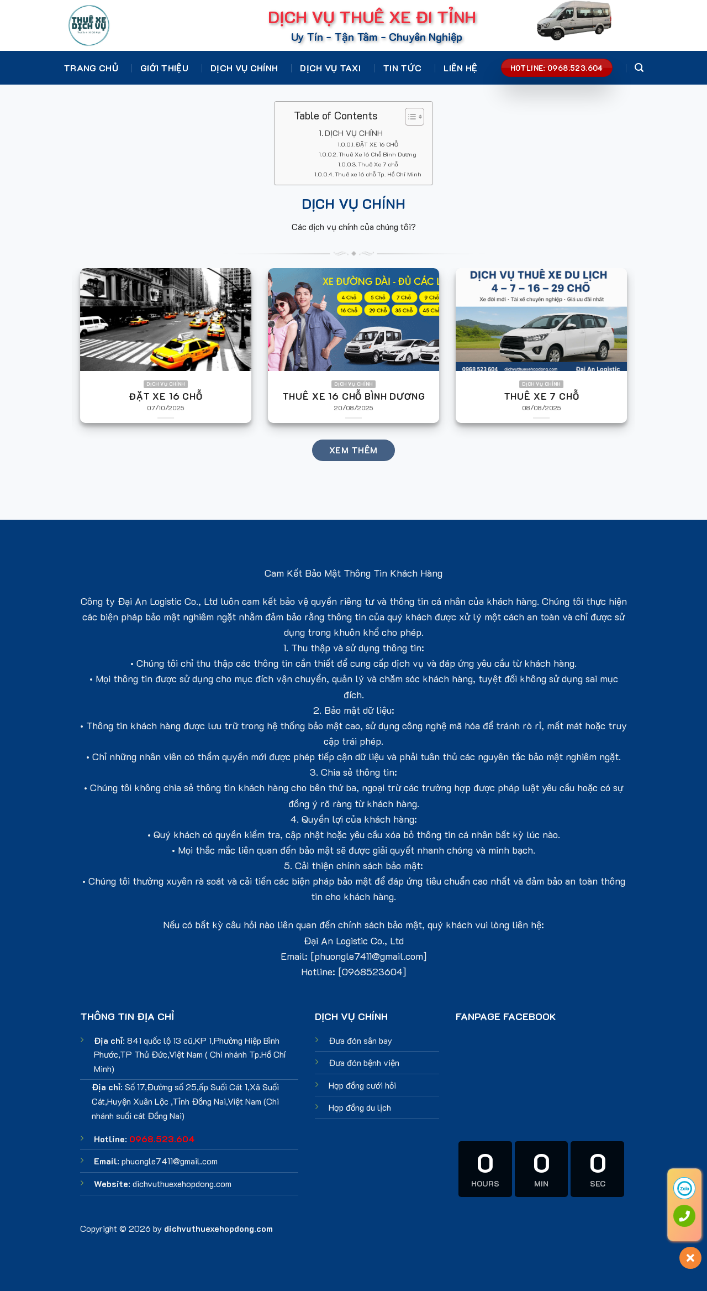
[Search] (639, 68)
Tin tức (402, 68)
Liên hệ (460, 68)
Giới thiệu (164, 68)
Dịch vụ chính (244, 68)
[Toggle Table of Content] (409, 116)
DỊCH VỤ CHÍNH (354, 133)
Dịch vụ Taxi (330, 68)
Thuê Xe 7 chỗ (378, 164)
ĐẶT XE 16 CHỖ (377, 144)
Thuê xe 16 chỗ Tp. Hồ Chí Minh (378, 174)
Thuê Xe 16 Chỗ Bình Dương (377, 154)
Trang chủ (91, 68)
